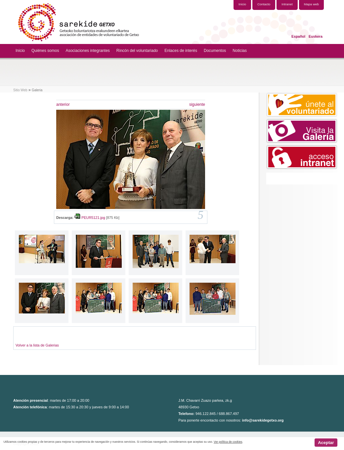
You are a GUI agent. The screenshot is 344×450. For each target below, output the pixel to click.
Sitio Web (20, 90)
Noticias (240, 50)
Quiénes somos (45, 50)
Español (298, 36)
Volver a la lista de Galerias (37, 345)
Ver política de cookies (228, 441)
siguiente (197, 104)
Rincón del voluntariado (137, 50)
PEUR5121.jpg (93, 218)
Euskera (315, 36)
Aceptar (326, 442)
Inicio (20, 50)
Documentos (215, 50)
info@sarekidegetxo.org (263, 420)
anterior (63, 104)
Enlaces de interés (180, 50)
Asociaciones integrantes (87, 50)
